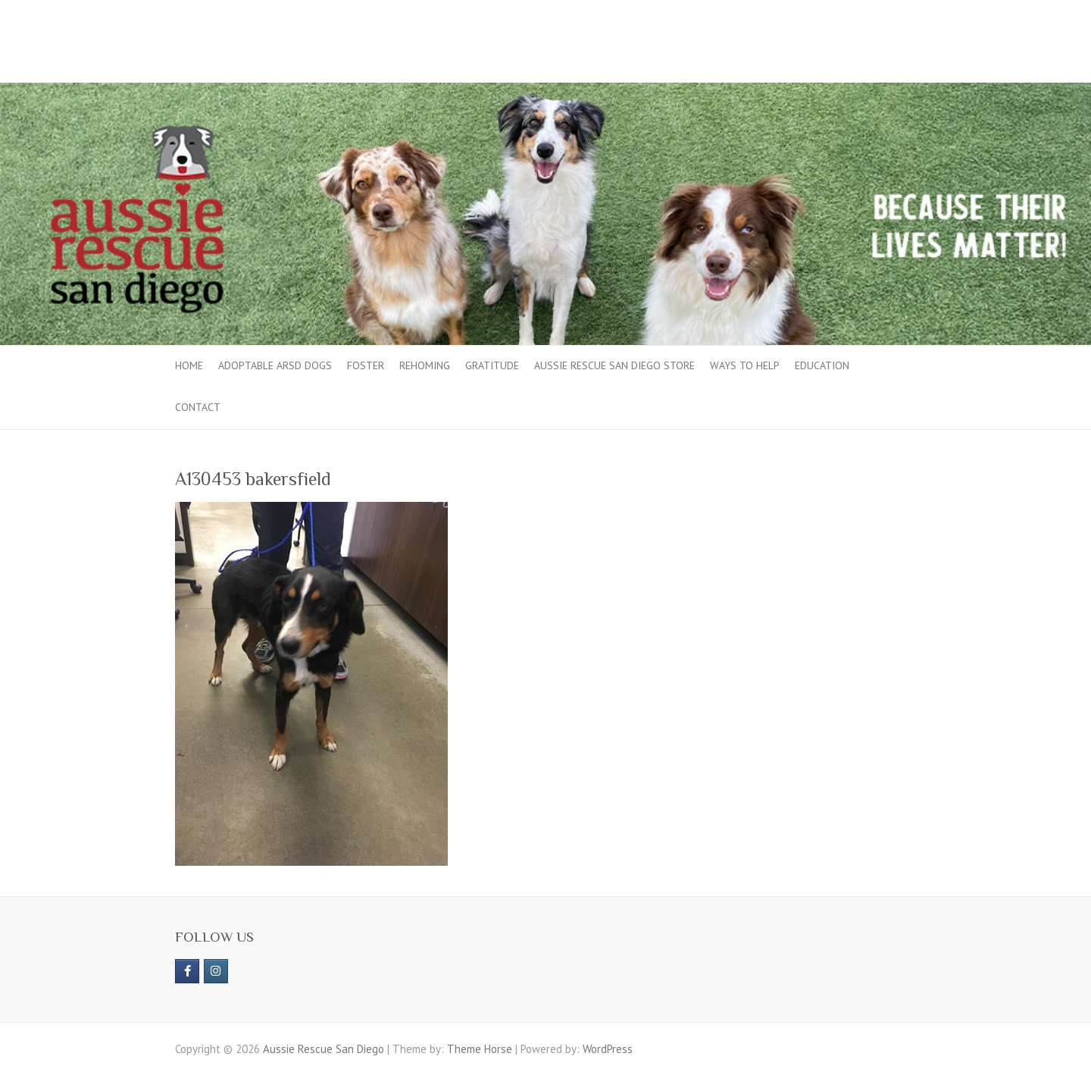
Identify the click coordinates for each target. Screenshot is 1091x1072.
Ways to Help (745, 365)
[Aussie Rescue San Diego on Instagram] (216, 971)
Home (189, 365)
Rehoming (424, 365)
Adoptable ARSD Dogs (275, 365)
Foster (365, 365)
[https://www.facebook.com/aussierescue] (187, 971)
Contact (197, 407)
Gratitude (492, 365)
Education (822, 365)
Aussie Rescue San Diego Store (614, 365)
